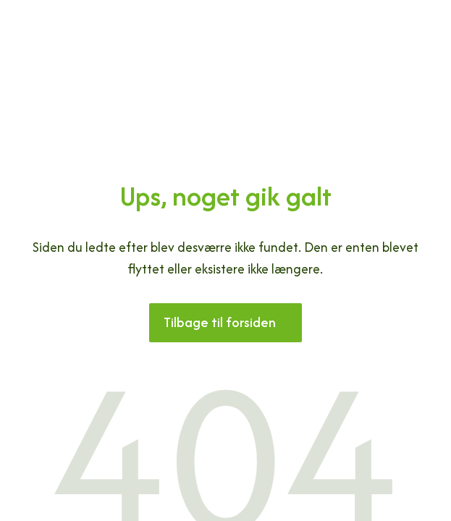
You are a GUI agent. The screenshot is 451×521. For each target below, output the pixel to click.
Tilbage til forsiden (220, 322)
